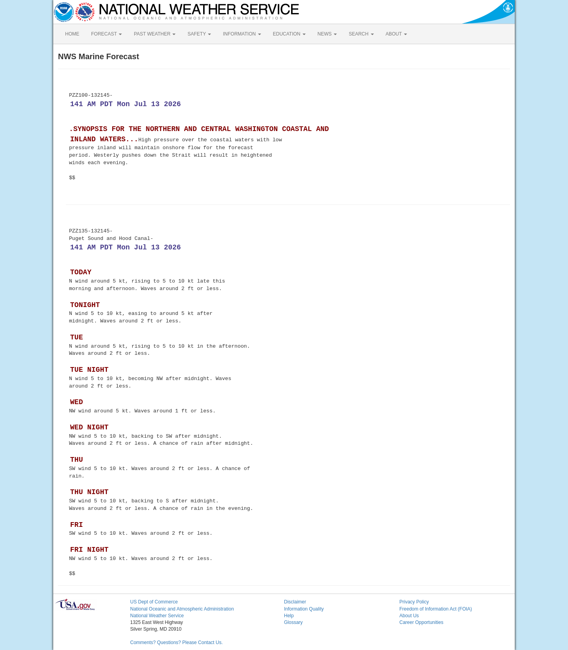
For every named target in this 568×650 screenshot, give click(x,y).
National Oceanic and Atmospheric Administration (182, 609)
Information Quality (304, 609)
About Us (409, 615)
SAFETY (199, 34)
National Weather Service (157, 615)
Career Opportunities (421, 622)
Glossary (293, 622)
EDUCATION (289, 34)
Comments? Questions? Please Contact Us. (176, 642)
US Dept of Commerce (154, 602)
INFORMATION (242, 34)
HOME (72, 34)
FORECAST (106, 34)
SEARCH (361, 34)
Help (289, 615)
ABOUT (396, 34)
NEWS (327, 34)
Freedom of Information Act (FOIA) (436, 609)
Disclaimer (295, 602)
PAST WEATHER (155, 34)
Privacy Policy (414, 602)
